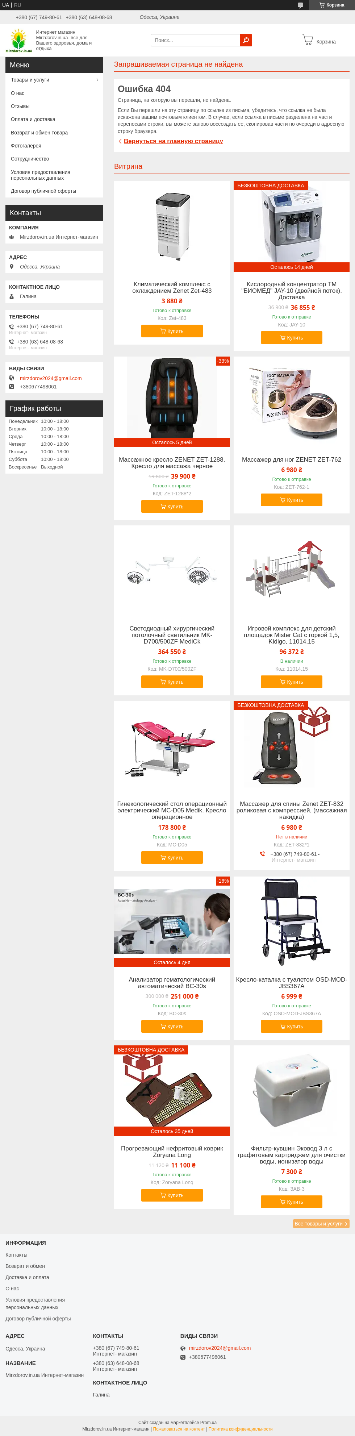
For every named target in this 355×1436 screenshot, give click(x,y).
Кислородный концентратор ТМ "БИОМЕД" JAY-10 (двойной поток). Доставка (291, 291)
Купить (175, 331)
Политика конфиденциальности (241, 1429)
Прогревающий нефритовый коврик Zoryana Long (172, 1151)
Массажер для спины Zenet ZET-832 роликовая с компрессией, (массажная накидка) (292, 810)
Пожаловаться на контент (179, 1429)
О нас (17, 93)
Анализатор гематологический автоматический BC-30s (172, 983)
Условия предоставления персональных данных (40, 175)
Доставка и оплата (27, 1277)
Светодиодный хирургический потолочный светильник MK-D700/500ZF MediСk (171, 635)
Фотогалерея (26, 146)
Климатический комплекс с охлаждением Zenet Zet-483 (172, 287)
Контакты (16, 1255)
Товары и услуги (30, 80)
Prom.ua (208, 1422)
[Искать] (246, 40)
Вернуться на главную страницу (173, 141)
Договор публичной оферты (43, 191)
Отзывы (20, 106)
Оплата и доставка (33, 119)
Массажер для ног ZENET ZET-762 (291, 460)
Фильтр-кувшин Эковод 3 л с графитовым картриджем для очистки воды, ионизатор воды (292, 1155)
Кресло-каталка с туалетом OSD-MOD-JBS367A (291, 983)
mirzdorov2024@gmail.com (51, 378)
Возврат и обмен (25, 1266)
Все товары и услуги (319, 1224)
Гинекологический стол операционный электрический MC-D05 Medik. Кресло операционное (172, 810)
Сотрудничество (30, 159)
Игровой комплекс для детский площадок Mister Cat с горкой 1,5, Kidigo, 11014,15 (291, 635)
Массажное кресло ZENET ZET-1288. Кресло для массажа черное (172, 463)
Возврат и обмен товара (39, 133)
